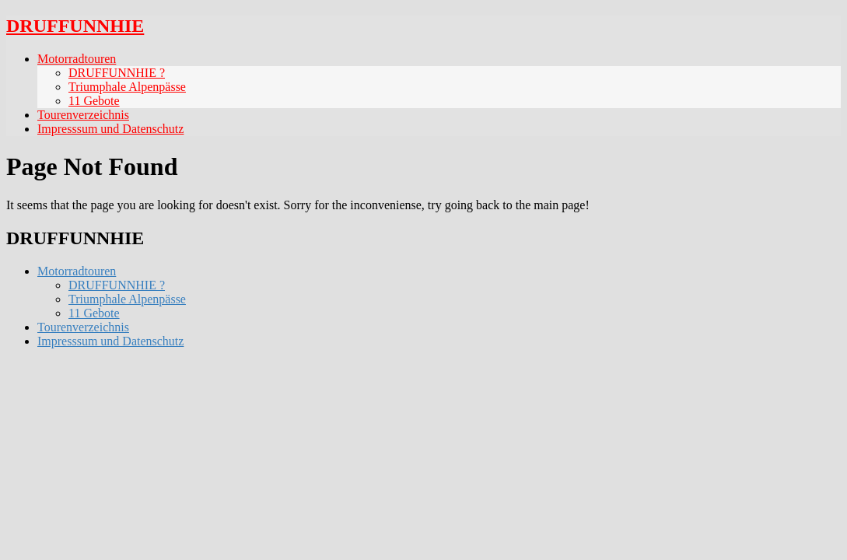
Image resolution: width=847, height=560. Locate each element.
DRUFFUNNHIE (75, 26)
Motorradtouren (76, 58)
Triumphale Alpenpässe (127, 86)
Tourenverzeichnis (83, 114)
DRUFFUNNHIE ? (116, 72)
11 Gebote (94, 100)
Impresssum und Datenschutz (110, 128)
